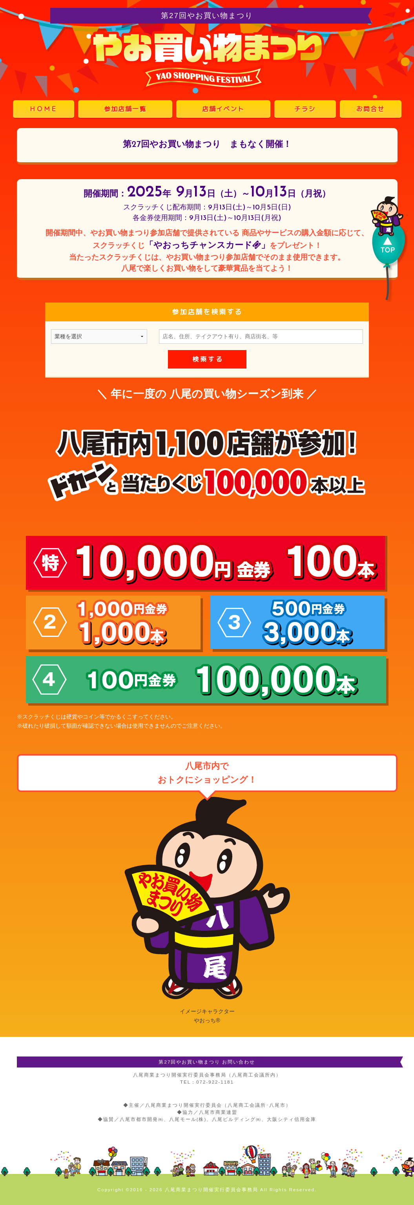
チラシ (305, 109)
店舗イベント (223, 109)
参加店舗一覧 (125, 109)
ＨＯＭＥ (43, 109)
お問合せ (370, 109)
